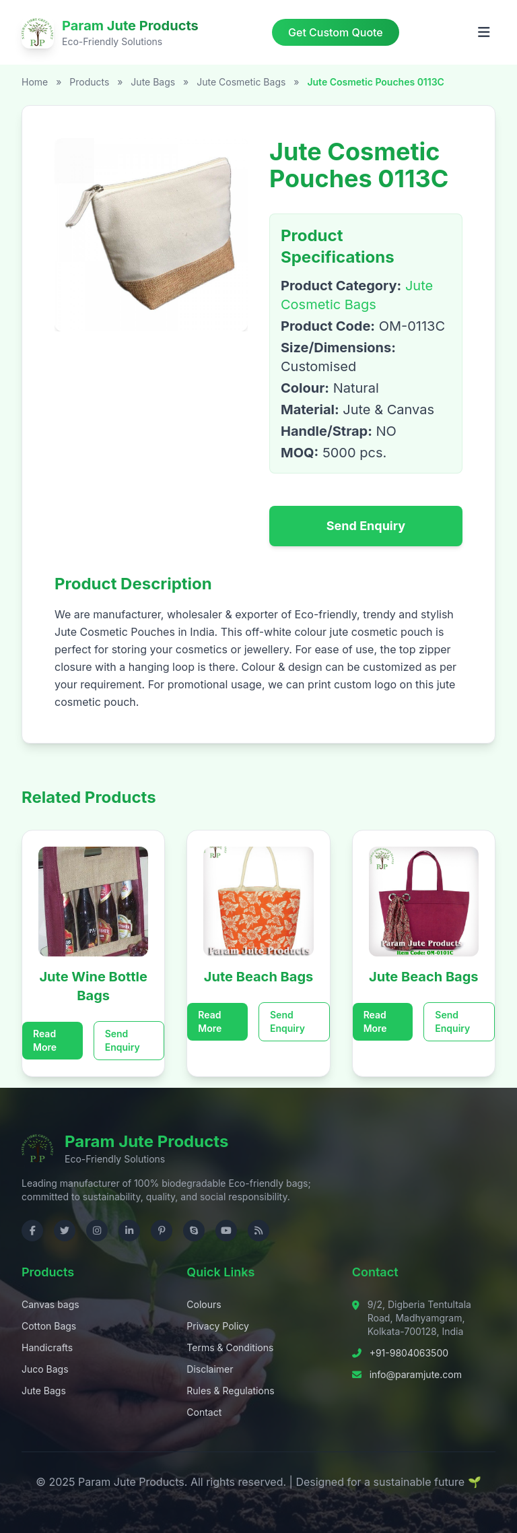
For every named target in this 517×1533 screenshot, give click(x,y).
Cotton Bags (49, 1326)
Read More (45, 1040)
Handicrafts (47, 1347)
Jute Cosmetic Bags (242, 82)
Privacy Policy (217, 1326)
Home (35, 82)
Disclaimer (209, 1369)
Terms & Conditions (229, 1347)
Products (89, 82)
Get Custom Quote (335, 32)
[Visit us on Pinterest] (161, 1230)
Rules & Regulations (230, 1390)
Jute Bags (154, 82)
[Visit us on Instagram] (97, 1230)
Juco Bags (45, 1369)
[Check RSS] (258, 1230)
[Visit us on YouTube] (226, 1230)
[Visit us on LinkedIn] (129, 1230)
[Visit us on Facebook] (32, 1230)
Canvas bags (50, 1304)
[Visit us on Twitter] (64, 1230)
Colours (203, 1304)
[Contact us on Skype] (194, 1230)
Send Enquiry (365, 526)
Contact (203, 1412)
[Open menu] (484, 32)
